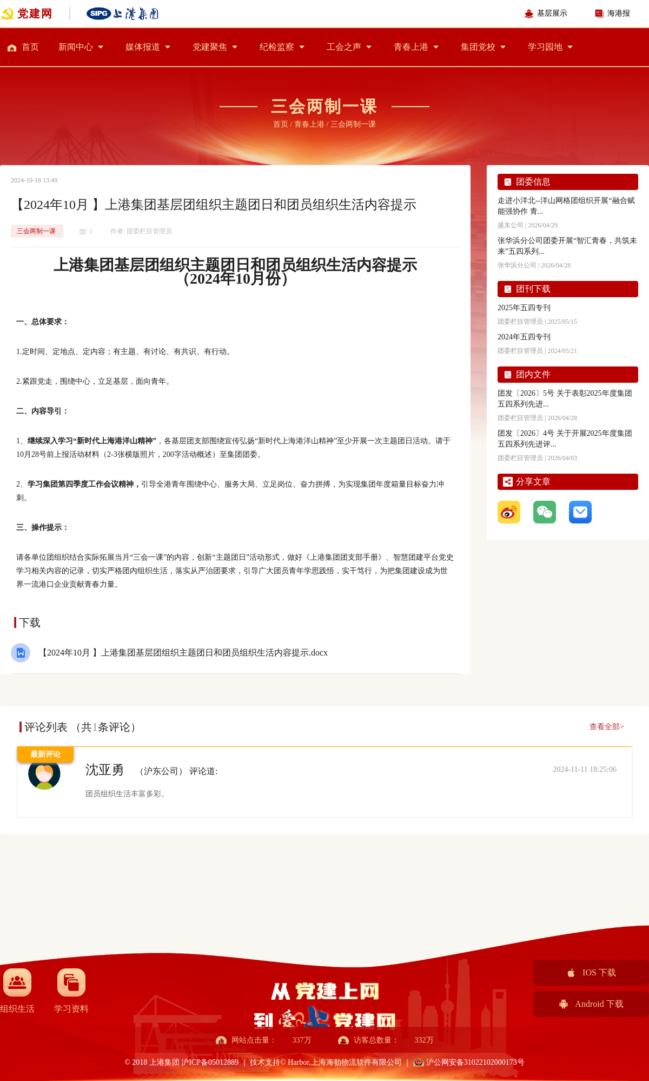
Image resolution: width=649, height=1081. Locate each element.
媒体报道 (142, 46)
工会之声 (344, 46)
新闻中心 (75, 46)
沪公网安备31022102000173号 (475, 1062)
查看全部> (607, 727)
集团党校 (478, 46)
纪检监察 (277, 46)
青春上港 (411, 46)
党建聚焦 (210, 46)
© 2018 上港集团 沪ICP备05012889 (182, 1062)
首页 (30, 46)
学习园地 (545, 46)
